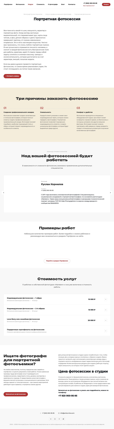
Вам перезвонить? (88, 5)
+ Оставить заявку (12, 76)
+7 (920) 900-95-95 (90, 3)
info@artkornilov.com (67, 413)
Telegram (106, 4)
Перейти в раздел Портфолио (57, 261)
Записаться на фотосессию (16, 394)
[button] (57, 299)
